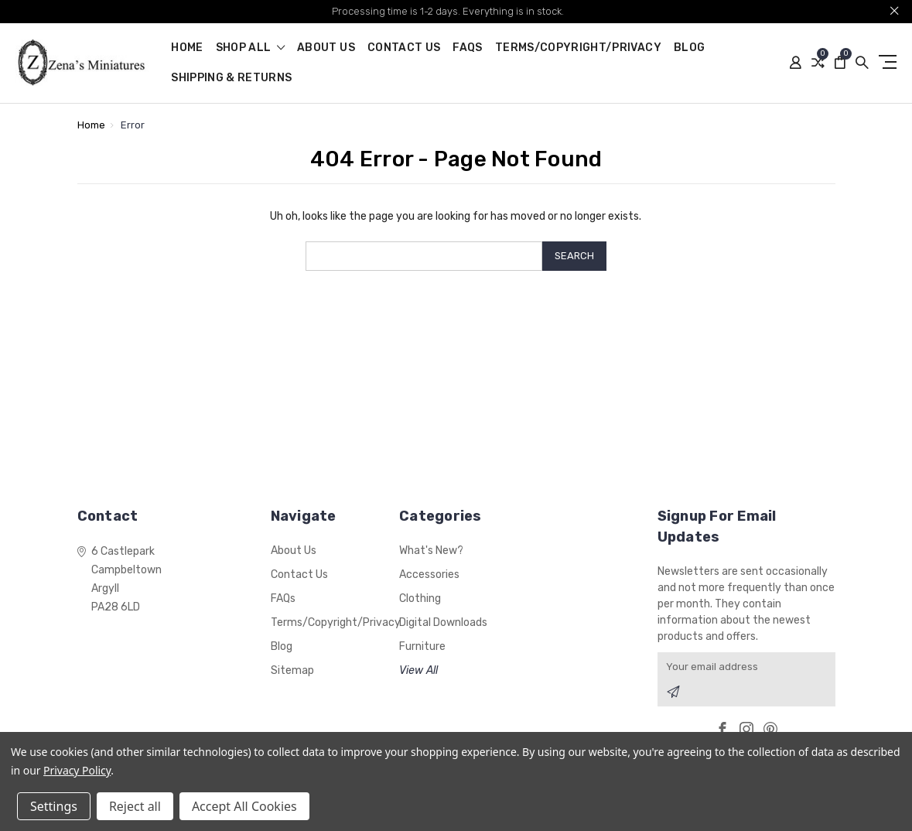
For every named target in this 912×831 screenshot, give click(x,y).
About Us (326, 48)
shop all (250, 48)
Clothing (420, 598)
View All (418, 670)
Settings (53, 806)
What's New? (431, 550)
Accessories (429, 574)
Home (187, 48)
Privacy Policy (77, 770)
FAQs (467, 48)
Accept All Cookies (244, 806)
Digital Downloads (443, 622)
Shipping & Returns (231, 78)
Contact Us (404, 48)
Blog (689, 48)
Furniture (422, 646)
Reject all (135, 806)
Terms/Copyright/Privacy (578, 48)
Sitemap (292, 670)
